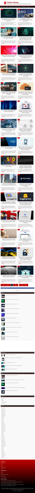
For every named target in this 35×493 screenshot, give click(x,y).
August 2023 (3, 431)
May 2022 (2, 450)
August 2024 (3, 416)
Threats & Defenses (18, 6)
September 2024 (3, 415)
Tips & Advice (23, 6)
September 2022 (3, 445)
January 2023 (3, 440)
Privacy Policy (2, 475)
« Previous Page (4, 285)
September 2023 (3, 430)
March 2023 (2, 437)
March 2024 (2, 422)
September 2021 (3, 455)
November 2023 (3, 427)
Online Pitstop (12, 2)
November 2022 (3, 442)
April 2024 (2, 421)
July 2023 (2, 432)
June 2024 (2, 419)
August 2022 (3, 446)
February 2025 (3, 409)
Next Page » (25, 285)
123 (20, 285)
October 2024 (3, 414)
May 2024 (2, 420)
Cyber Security (11, 6)
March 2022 (2, 452)
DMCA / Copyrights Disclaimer (5, 474)
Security (7, 6)
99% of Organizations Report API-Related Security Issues (8, 485)
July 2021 (2, 457)
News (4, 6)
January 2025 (3, 410)
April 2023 (2, 436)
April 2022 (2, 451)
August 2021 (3, 456)
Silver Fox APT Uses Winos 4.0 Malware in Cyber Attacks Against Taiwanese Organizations (12, 484)
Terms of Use (19, 489)
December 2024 (3, 411)
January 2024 (3, 425)
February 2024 (3, 424)
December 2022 (3, 441)
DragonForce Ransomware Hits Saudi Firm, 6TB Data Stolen (8, 483)
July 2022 (2, 447)
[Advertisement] (17, 346)
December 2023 (3, 426)
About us (2, 473)
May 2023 (2, 435)
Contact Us (28, 6)
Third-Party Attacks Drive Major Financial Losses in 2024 (8, 480)
